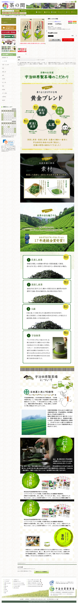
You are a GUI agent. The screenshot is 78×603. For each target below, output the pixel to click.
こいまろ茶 (15, 15)
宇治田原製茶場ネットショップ (8, 1)
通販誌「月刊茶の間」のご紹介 (35, 583)
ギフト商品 (4, 93)
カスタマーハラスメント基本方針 (35, 584)
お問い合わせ (16, 587)
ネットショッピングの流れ (18, 583)
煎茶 (3, 68)
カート (68, 12)
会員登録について (17, 581)
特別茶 (3, 89)
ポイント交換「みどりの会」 (34, 579)
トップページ (7, 579)
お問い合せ (48, 12)
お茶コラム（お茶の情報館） (34, 581)
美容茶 (3, 100)
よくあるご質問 (16, 586)
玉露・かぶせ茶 (5, 64)
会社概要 (54, 12)
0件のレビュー (58, 21)
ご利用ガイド (40, 12)
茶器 (3, 86)
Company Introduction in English (35, 586)
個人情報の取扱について (52, 599)
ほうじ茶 (4, 82)
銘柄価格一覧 (5, 57)
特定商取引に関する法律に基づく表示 (38, 599)
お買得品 (4, 96)
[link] (9, 142)
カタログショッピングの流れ (19, 584)
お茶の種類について (8, 15)
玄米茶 (3, 78)
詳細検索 (24, 10)
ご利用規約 (27, 599)
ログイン (74, 12)
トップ (3, 15)
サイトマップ (62, 12)
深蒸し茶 (4, 71)
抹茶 (3, 75)
